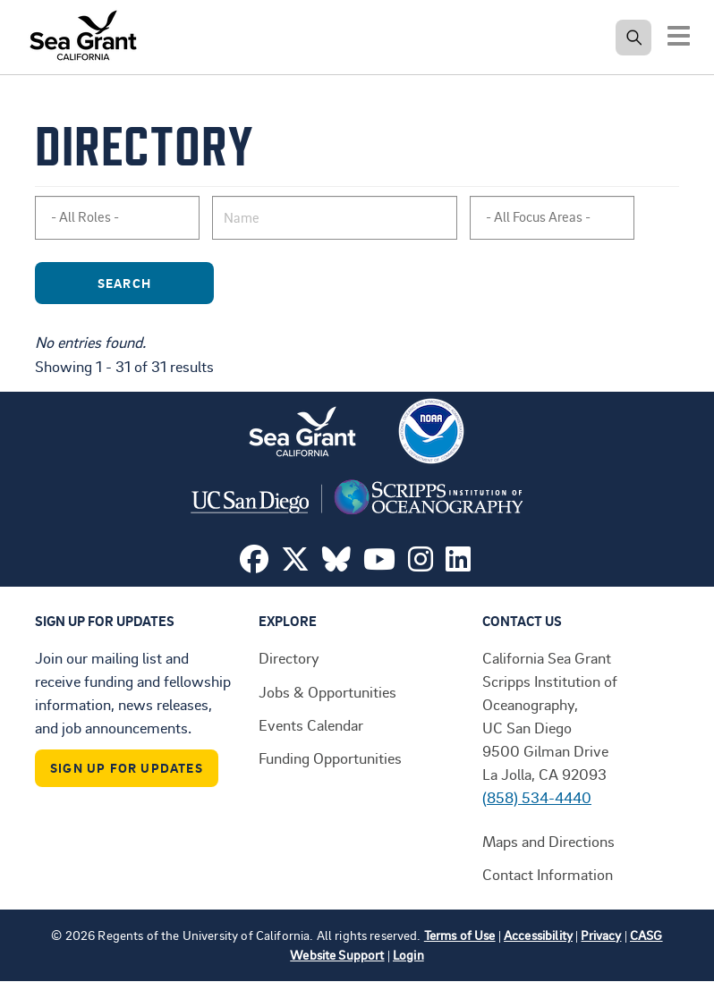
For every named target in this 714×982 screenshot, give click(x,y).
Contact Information (547, 874)
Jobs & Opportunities (327, 691)
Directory (289, 657)
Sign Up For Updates (126, 767)
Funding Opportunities (330, 757)
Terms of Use (460, 935)
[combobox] (117, 218)
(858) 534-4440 (536, 797)
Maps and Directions (548, 841)
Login (408, 954)
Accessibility (538, 935)
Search (150, 283)
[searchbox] (125, 217)
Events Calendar (311, 724)
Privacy (601, 935)
